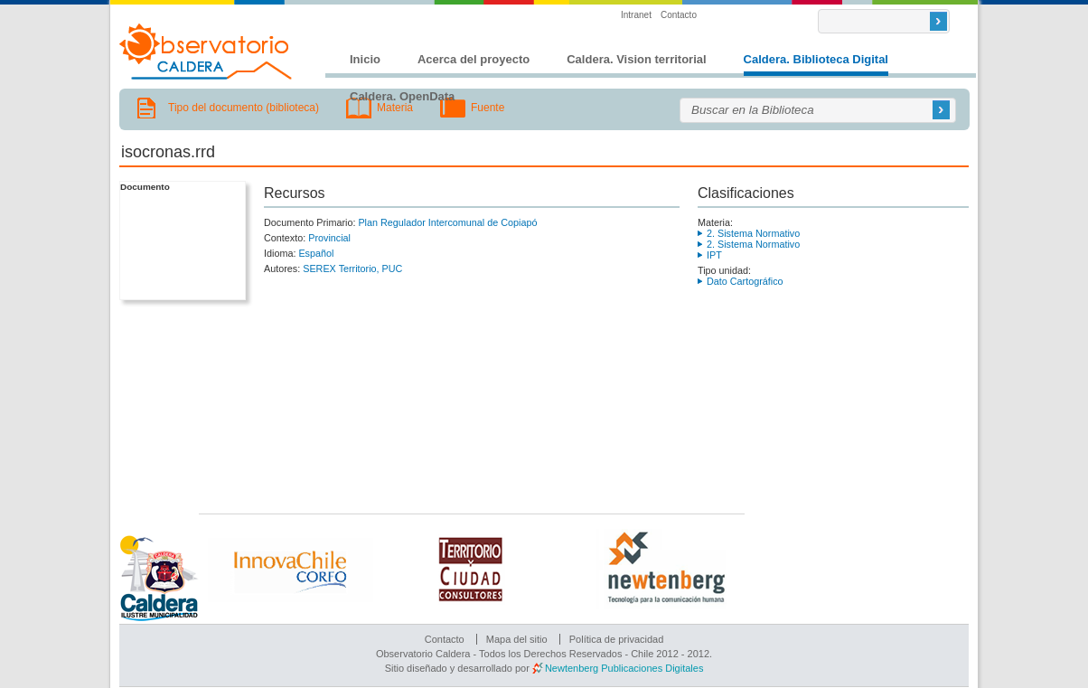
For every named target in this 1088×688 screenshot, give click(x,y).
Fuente (487, 107)
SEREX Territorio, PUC (352, 268)
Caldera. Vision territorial (636, 59)
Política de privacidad (616, 639)
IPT (714, 255)
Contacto (679, 15)
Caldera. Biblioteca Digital (816, 59)
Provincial (329, 237)
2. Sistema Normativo (753, 233)
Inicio (365, 59)
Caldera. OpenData (402, 96)
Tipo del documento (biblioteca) (243, 107)
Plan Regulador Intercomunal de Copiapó (447, 222)
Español (315, 253)
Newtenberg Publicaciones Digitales (624, 668)
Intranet (636, 15)
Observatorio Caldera (206, 52)
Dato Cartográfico (745, 281)
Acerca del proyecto (473, 59)
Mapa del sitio (517, 639)
